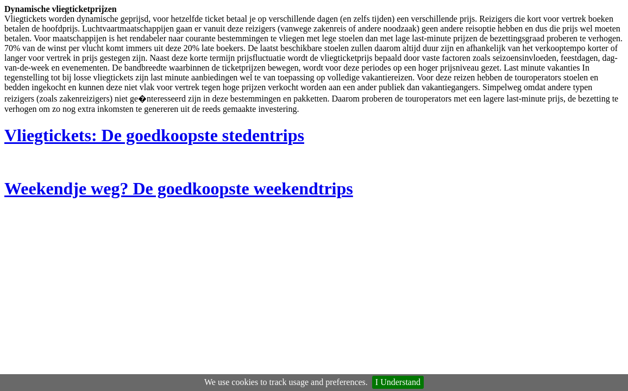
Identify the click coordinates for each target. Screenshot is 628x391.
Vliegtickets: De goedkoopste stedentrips (154, 135)
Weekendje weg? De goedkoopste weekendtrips (178, 188)
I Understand (397, 382)
